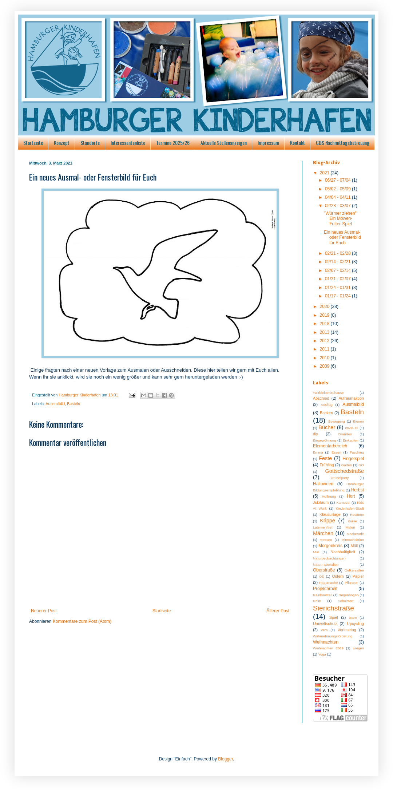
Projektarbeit (325, 588)
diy (315, 434)
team (353, 618)
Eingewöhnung (324, 440)
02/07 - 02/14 (338, 270)
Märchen (323, 533)
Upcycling (355, 623)
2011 (325, 349)
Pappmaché (328, 583)
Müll (354, 545)
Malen (350, 527)
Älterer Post (277, 610)
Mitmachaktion (352, 540)
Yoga (322, 654)
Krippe (327, 520)
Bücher (326, 427)
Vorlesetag (347, 630)
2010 (325, 357)
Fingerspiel (353, 458)
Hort (351, 496)
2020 (325, 306)
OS (321, 576)
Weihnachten (325, 642)
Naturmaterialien (325, 564)
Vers (324, 630)
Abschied (321, 398)
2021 (325, 172)
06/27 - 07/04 (338, 180)
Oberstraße (324, 570)
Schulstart (345, 601)
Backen (326, 413)
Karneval (343, 503)
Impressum (268, 142)
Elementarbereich (330, 445)
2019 (325, 315)
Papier (358, 576)
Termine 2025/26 (173, 142)
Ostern (338, 576)
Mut (316, 552)
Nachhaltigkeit (342, 552)
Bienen (358, 421)
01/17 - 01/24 (338, 295)
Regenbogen (348, 595)
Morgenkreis (330, 545)
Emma (318, 452)
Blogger (225, 759)
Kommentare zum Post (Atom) (82, 621)
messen (326, 540)
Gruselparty (340, 478)
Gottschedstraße (344, 471)
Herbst (357, 490)
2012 (325, 340)
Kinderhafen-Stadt (350, 508)
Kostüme (357, 515)
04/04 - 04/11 (338, 197)
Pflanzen (351, 583)
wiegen (358, 648)
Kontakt (297, 142)
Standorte (90, 142)
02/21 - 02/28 (338, 253)
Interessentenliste (128, 142)
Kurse (352, 521)
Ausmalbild (55, 404)
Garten (346, 465)
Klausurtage (330, 514)
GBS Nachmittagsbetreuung (342, 142)
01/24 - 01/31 (338, 287)
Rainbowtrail (322, 595)
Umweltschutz (325, 623)
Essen (336, 452)
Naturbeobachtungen (329, 558)
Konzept (62, 142)
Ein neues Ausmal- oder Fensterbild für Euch (342, 237)
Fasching (357, 452)
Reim (317, 601)
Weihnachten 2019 (328, 648)
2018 (325, 323)
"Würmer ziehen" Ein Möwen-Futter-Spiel (340, 218)
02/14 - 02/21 (338, 261)
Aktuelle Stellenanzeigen (224, 142)
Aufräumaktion (351, 398)
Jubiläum (321, 502)
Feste (325, 458)
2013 (325, 332)
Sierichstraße (333, 608)
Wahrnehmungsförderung (332, 636)
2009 (325, 366)
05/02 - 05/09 (338, 188)
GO (361, 465)
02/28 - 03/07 (338, 205)
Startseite (33, 142)
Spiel (333, 617)
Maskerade (355, 534)
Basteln (73, 404)
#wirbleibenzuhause (328, 393)
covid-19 (351, 428)
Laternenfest (322, 527)
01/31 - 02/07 (338, 278)
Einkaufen (350, 440)
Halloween (323, 483)
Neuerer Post (44, 610)
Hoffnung (329, 496)
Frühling (327, 465)
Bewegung (336, 421)
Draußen (345, 434)
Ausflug (327, 405)
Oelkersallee (354, 570)
